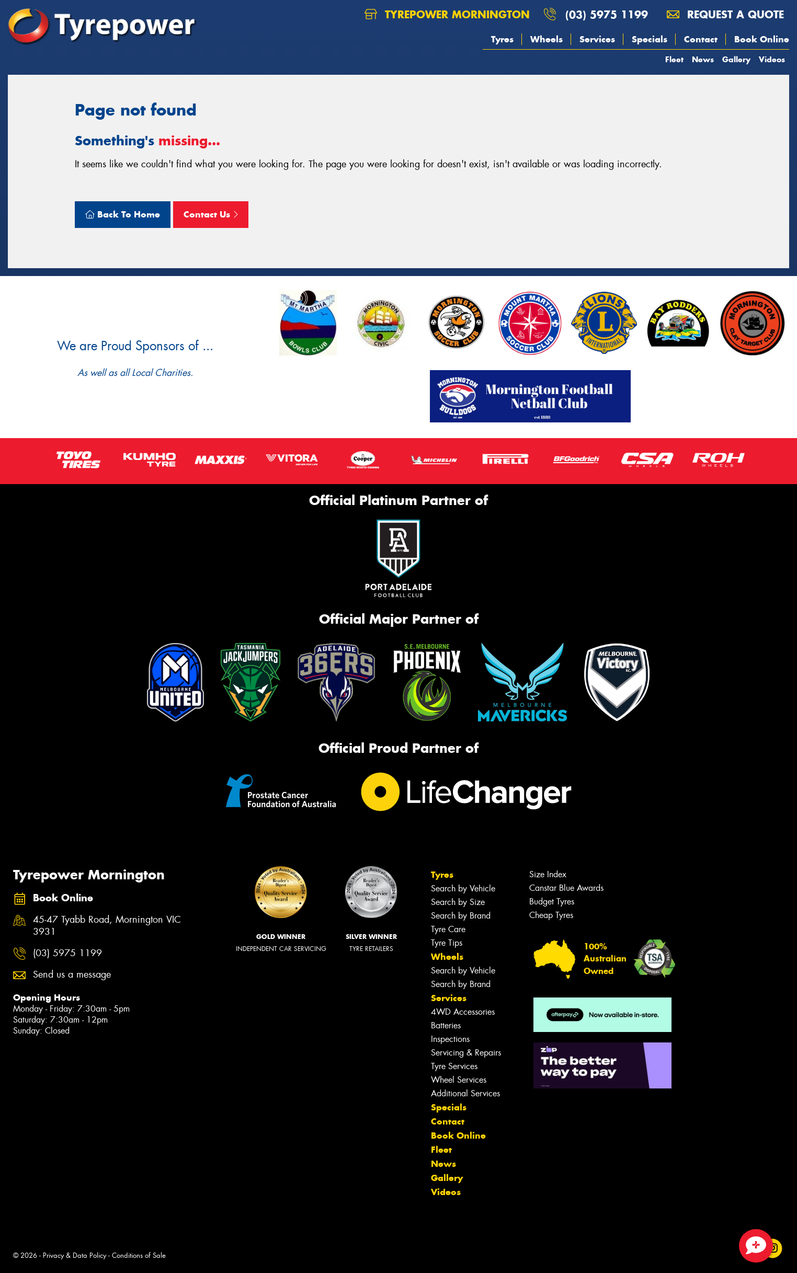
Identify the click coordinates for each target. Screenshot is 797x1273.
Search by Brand (461, 915)
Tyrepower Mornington (447, 14)
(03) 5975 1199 (606, 14)
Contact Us (211, 214)
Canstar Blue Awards (566, 887)
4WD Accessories (463, 1011)
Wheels (546, 39)
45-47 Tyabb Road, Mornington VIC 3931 (107, 926)
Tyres (502, 39)
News (703, 59)
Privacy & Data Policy (74, 1255)
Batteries (446, 1025)
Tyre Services (454, 1066)
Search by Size (458, 902)
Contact (701, 39)
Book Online (761, 39)
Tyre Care (448, 929)
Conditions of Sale (139, 1255)
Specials (649, 39)
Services (597, 39)
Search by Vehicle (463, 888)
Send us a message (72, 975)
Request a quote (725, 14)
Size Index (547, 874)
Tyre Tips (446, 942)
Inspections (450, 1039)
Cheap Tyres (551, 915)
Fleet (674, 59)
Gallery (736, 59)
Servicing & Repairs (466, 1052)
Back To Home (122, 214)
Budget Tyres (551, 901)
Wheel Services (458, 1079)
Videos (772, 59)
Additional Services (465, 1093)
